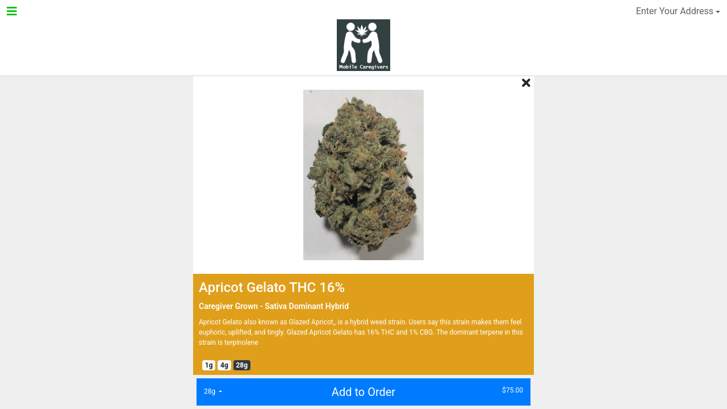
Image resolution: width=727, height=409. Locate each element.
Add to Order (360, 391)
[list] (213, 391)
